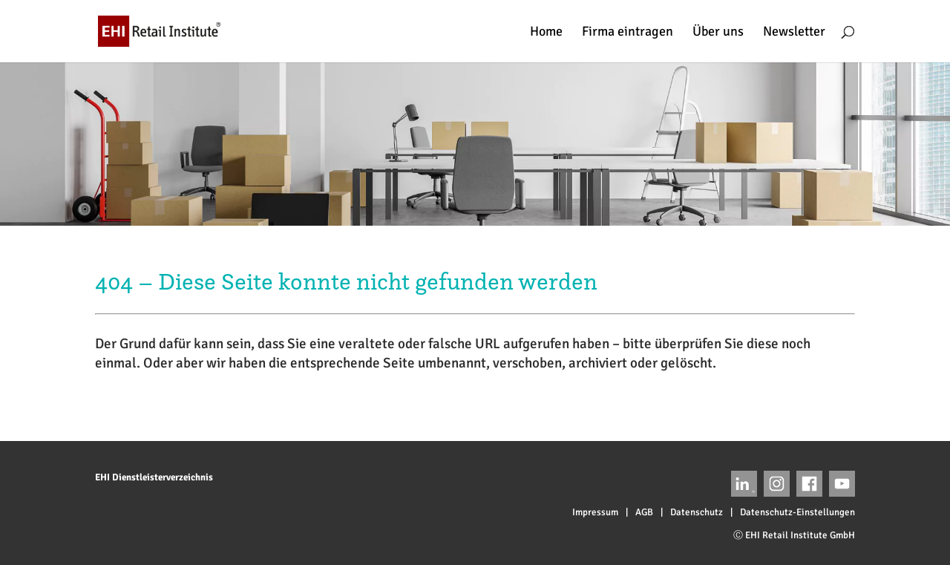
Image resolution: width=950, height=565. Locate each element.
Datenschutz (696, 512)
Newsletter (794, 32)
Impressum (595, 512)
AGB (644, 512)
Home (546, 32)
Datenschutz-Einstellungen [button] (797, 512)
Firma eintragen (627, 32)
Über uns (718, 32)
